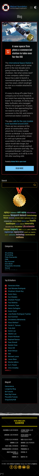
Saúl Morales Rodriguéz (16, 288)
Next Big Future (10, 394)
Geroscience (9, 386)
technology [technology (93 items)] (20, 235)
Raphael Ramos (14, 340)
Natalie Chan (12, 345)
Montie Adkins (13, 362)
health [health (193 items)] (33, 220)
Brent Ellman (12, 351)
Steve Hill (11, 348)
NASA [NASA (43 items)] (20, 230)
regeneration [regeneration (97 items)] (19, 232)
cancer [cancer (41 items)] (22, 218)
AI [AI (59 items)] (10, 213)
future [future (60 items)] (19, 221)
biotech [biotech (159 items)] (23, 215)
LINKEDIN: (6, 435)
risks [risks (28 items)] (29, 232)
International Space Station (20, 63)
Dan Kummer (13, 317)
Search (34, 184)
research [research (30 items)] (26, 232)
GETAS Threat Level (19, 422)
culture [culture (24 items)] (32, 218)
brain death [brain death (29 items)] (17, 218)
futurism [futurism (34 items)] (24, 221)
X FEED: (7, 439)
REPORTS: (23, 446)
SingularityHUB (10, 400)
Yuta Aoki (11, 328)
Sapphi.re (34, 464)
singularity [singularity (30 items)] (33, 232)
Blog (19, 17)
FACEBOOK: (6, 430)
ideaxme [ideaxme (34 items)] (22, 224)
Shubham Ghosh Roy (16, 291)
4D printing (9, 255)
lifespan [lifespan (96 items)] (7, 229)
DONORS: (12, 443)
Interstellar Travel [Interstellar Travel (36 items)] (9, 227)
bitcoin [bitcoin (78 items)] (6, 218)
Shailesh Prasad (14, 300)
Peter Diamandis (11, 257)
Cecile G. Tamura (14, 325)
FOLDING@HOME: (6, 449)
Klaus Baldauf (13, 323)
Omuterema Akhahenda (16, 320)
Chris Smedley (13, 368)
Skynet (7, 268)
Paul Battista (12, 303)
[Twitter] (15, 467)
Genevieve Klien (14, 286)
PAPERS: (23, 452)
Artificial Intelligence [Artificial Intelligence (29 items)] (31, 212)
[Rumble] (28, 467)
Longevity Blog (10, 389)
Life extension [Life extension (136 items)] (29, 226)
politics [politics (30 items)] (29, 229)
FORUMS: (14, 457)
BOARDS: (23, 443)
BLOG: (22, 439)
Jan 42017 (8, 52)
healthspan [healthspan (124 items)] (10, 223)
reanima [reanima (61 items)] (33, 230)
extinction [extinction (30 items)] (14, 221)
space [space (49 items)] (6, 235)
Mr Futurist (9, 392)
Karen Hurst (12, 311)
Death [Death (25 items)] (35, 218)
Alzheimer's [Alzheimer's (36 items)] (14, 213)
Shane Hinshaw (14, 337)
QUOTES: (23, 457)
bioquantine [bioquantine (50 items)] (6, 215)
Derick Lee (12, 331)
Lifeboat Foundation (15, 464)
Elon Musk (9, 264)
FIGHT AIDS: (8, 446)
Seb (9, 354)
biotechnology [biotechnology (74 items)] (32, 215)
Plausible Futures (11, 397)
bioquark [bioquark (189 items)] (15, 215)
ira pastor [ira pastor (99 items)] (18, 226)
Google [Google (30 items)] (27, 221)
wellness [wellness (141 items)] (20, 237)
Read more (19, 168)
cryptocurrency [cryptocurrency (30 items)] (27, 218)
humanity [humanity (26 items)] (18, 224)
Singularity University (12, 266)
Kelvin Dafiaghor (14, 308)
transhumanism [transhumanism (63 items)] (30, 235)
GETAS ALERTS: (25, 435)
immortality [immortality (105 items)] (29, 223)
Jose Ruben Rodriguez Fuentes (19, 314)
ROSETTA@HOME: (11, 452)
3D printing (9, 253)
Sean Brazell (12, 342)
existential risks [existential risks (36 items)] (8, 221)
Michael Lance (13, 356)
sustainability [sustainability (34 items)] (12, 235)
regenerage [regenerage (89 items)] (8, 232)
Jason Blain (12, 359)
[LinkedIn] (19, 467)
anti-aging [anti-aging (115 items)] (21, 212)
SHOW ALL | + (8, 370)
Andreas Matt (14, 161)
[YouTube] (24, 467)
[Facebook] (11, 467)
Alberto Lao (12, 334)
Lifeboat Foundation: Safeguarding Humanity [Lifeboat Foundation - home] (14, 7)
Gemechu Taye (13, 305)
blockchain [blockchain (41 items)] (11, 218)
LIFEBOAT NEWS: (25, 430)
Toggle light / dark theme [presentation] (35, 7)
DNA (6, 259)
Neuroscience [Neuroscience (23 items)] (24, 229)
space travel (23, 161)
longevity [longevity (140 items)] (14, 229)
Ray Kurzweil (9, 262)
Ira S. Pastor (12, 365)
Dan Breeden (12, 297)
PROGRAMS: (24, 449)
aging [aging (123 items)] (6, 212)
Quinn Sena (12, 294)
